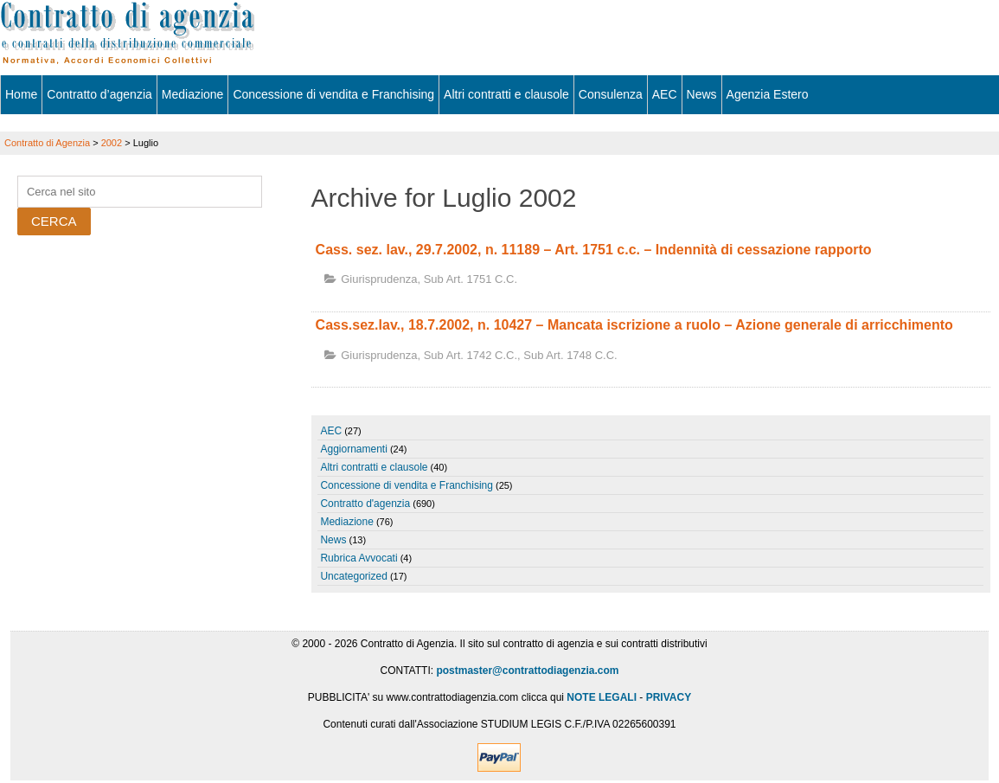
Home (21, 94)
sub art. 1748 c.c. (570, 355)
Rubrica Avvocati (358, 558)
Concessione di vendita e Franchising (333, 94)
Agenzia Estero (768, 94)
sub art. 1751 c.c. (470, 279)
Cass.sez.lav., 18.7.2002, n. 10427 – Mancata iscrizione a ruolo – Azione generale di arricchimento (634, 325)
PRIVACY (668, 697)
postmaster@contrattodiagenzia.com (527, 670)
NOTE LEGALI (602, 697)
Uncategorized (353, 576)
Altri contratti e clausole (506, 94)
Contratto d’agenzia (99, 94)
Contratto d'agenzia (365, 503)
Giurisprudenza (379, 279)
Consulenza (611, 94)
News (702, 94)
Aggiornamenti (353, 449)
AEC (664, 94)
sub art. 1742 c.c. (470, 355)
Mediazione (193, 94)
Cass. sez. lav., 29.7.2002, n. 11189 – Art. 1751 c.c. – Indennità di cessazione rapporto (594, 249)
